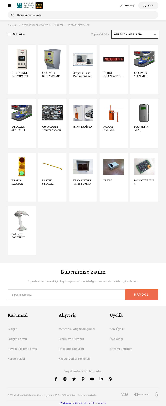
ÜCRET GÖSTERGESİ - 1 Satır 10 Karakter (113, 75)
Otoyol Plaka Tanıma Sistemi (51, 128)
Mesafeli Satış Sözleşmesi (77, 329)
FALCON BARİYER (109, 128)
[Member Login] (126, 5)
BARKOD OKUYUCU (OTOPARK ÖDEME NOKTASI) (18, 236)
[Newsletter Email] (83, 295)
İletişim (13, 329)
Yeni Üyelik (117, 329)
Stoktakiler (18, 34)
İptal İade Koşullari (71, 349)
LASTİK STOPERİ (48, 182)
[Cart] (147, 5)
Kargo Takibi (16, 359)
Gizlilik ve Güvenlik (71, 339)
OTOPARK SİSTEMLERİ (79, 25)
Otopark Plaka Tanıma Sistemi (82, 75)
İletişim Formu (17, 339)
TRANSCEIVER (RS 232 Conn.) (82, 182)
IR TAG (107, 180)
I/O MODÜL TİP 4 (144, 182)
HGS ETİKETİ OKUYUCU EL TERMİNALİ (20, 75)
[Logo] (29, 5)
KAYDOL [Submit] (140, 295)
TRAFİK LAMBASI (17, 182)
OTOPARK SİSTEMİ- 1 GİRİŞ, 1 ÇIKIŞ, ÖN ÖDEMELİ (143, 75)
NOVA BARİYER (82, 126)
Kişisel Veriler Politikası (74, 359)
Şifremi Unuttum (121, 349)
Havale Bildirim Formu (22, 349)
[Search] (83, 15)
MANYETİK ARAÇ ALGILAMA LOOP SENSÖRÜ (141, 128)
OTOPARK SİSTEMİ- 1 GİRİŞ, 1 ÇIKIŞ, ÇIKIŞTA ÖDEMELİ (20, 128)
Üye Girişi (116, 339)
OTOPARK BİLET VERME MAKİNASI (51, 75)
